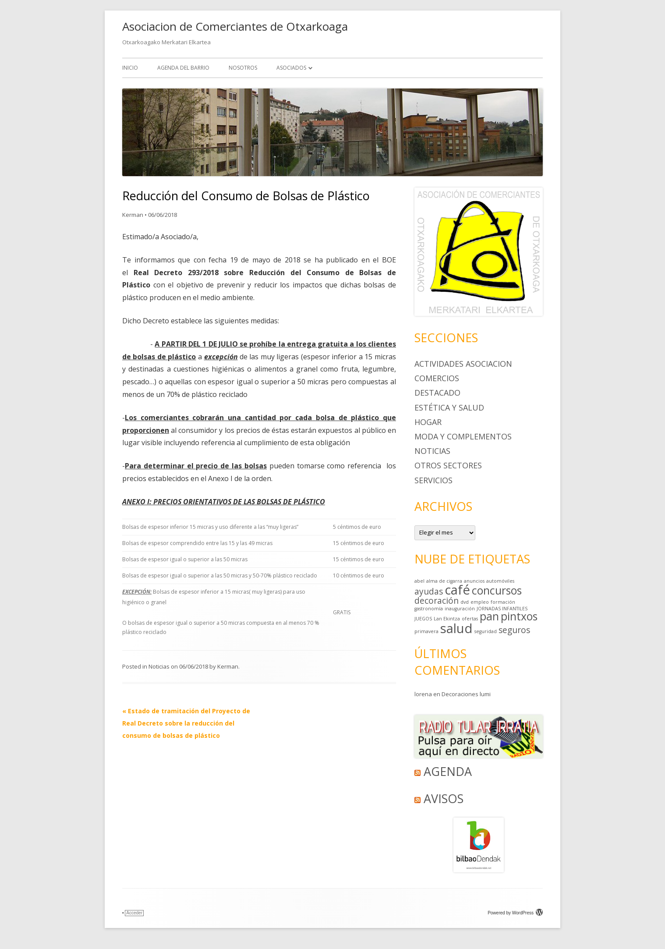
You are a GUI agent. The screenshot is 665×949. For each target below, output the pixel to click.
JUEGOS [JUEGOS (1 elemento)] (423, 619)
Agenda (448, 771)
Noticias (159, 666)
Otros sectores (448, 465)
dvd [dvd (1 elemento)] (464, 602)
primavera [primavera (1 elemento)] (426, 631)
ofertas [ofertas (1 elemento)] (470, 619)
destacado (437, 392)
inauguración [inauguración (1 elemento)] (460, 609)
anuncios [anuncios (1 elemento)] (474, 581)
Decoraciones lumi (466, 694)
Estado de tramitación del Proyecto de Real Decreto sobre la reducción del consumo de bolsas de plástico (186, 723)
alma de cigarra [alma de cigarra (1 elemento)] (444, 581)
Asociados (291, 67)
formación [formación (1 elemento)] (503, 602)
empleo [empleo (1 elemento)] (479, 602)
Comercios (436, 378)
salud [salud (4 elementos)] (456, 628)
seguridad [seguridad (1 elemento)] (485, 631)
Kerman (132, 215)
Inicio (130, 67)
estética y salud (449, 407)
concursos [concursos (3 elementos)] (497, 590)
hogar (428, 422)
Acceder (134, 912)
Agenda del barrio (183, 67)
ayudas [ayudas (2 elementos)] (428, 591)
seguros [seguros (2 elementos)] (514, 630)
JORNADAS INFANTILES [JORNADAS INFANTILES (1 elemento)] (502, 609)
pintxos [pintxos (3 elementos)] (519, 616)
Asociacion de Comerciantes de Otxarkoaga (235, 26)
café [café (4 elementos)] (457, 589)
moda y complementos (463, 436)
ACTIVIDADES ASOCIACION (463, 363)
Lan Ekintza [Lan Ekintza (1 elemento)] (447, 619)
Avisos (443, 798)
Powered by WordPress (515, 912)
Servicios (433, 480)
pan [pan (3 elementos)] (489, 616)
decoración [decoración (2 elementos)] (436, 600)
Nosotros (243, 67)
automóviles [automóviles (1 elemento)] (500, 581)
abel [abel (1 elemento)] (419, 581)
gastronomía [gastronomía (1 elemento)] (428, 609)
